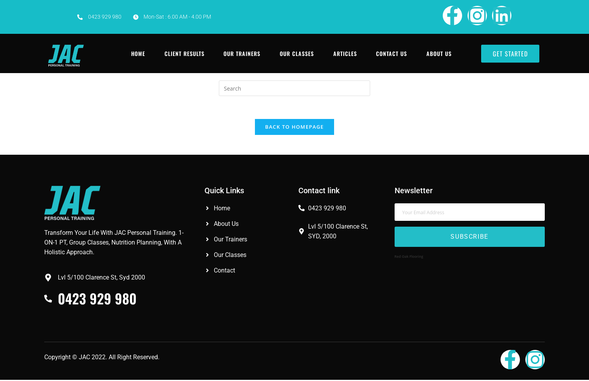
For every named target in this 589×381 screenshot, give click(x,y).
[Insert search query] (294, 88)
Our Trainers (242, 53)
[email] (470, 213)
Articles (345, 53)
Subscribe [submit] (469, 237)
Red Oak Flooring (409, 257)
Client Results (184, 53)
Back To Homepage (294, 127)
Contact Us (392, 53)
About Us (439, 53)
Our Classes (297, 53)
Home (138, 53)
